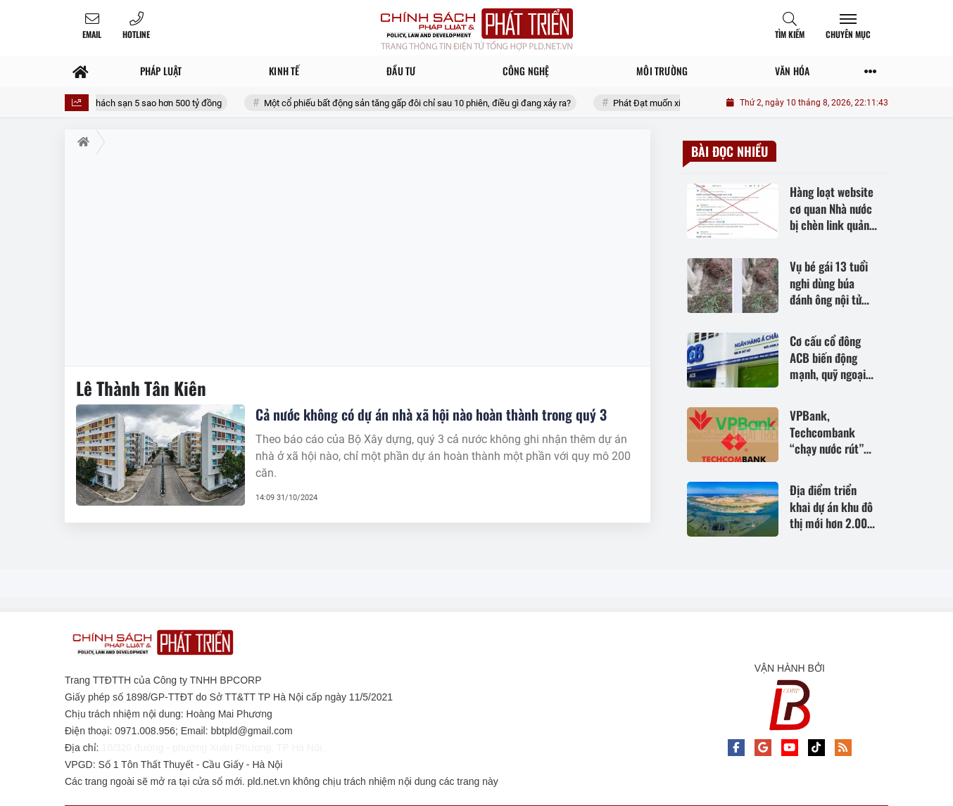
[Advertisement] (357, 260)
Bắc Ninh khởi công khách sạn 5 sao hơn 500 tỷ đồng (146, 103)
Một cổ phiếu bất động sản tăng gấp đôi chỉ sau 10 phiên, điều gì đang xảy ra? (447, 103)
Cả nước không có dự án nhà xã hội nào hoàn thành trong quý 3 (431, 414)
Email (91, 34)
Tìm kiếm (789, 34)
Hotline (136, 34)
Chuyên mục (848, 34)
